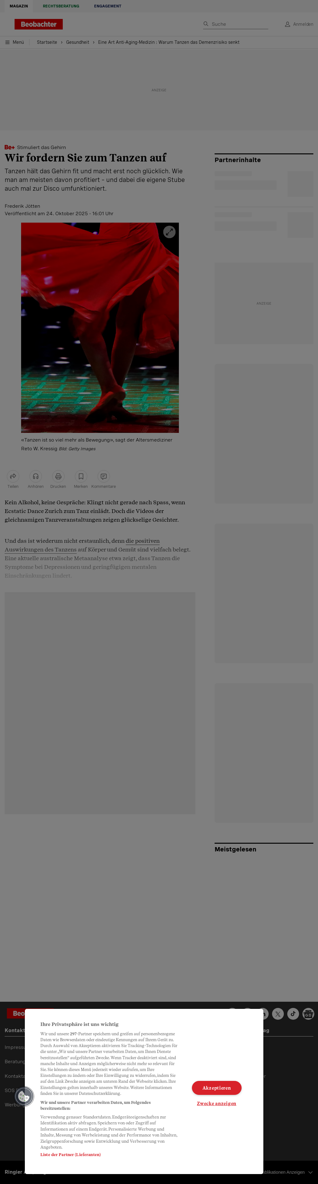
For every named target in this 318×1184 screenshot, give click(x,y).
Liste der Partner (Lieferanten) (70, 1154)
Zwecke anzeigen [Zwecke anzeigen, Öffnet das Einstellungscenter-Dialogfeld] (216, 1103)
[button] (24, 1096)
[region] (144, 1091)
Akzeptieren (216, 1088)
